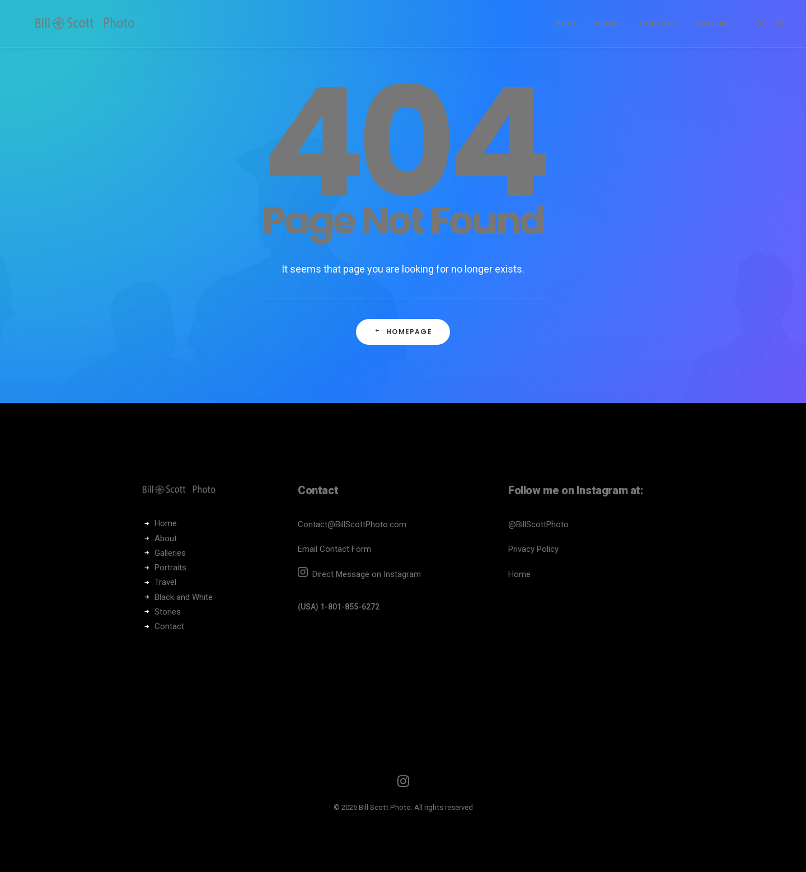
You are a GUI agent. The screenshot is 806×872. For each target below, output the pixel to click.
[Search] (778, 23)
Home (566, 23)
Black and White (183, 597)
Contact (658, 23)
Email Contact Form (334, 549)
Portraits (170, 567)
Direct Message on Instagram (365, 574)
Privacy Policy (533, 549)
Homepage (403, 331)
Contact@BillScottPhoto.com (352, 524)
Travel (165, 582)
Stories (167, 612)
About (608, 23)
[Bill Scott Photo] (88, 23)
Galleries (715, 23)
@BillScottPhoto (538, 524)
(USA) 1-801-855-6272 (338, 606)
